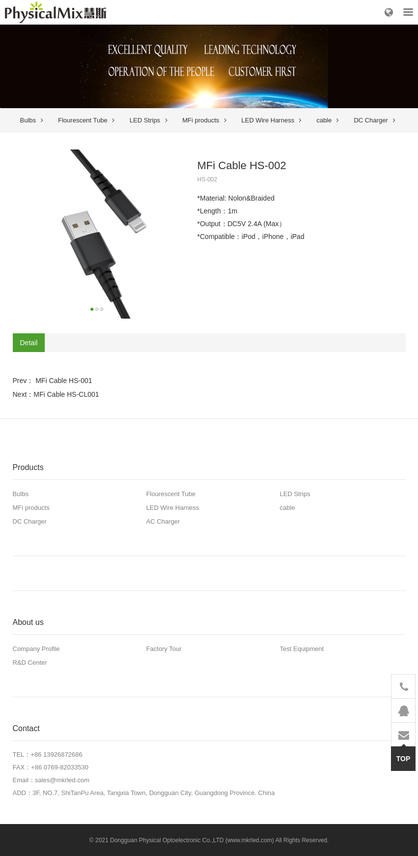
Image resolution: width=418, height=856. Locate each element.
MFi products (204, 120)
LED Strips (148, 120)
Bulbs (32, 120)
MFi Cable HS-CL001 (66, 394)
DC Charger (374, 120)
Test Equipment (302, 648)
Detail (29, 343)
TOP (403, 754)
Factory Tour (163, 648)
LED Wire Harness (271, 120)
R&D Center (30, 662)
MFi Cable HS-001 (62, 380)
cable (327, 120)
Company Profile (36, 648)
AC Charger (163, 521)
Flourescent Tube (86, 120)
